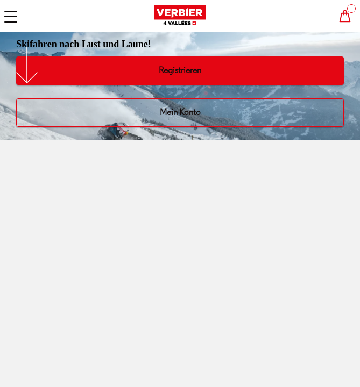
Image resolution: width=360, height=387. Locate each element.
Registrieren (180, 70)
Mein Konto (180, 112)
